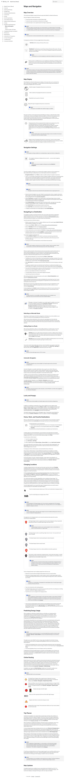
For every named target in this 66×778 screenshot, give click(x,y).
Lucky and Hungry (47, 234)
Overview (6, 8)
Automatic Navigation (41, 197)
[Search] (58, 1)
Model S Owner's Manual (9, 6)
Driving (5, 16)
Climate (5, 22)
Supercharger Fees (51, 607)
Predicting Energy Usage (44, 262)
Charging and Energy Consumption (10, 31)
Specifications (7, 34)
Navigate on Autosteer (38, 309)
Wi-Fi (55, 773)
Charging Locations (49, 127)
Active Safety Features (8, 19)
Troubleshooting (7, 39)
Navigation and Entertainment (9, 24)
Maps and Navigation (9, 26)
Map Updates (54, 415)
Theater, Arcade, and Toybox (10, 29)
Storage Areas (7, 11)
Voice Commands (52, 217)
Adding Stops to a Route (32, 278)
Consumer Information (8, 41)
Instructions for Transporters (9, 36)
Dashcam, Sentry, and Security (10, 21)
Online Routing (53, 204)
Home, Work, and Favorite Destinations (35, 120)
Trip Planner (41, 201)
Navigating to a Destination (36, 619)
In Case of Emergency (8, 37)
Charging (41, 602)
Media (6, 27)
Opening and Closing (8, 9)
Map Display (26, 447)
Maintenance (6, 32)
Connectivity (6, 14)
